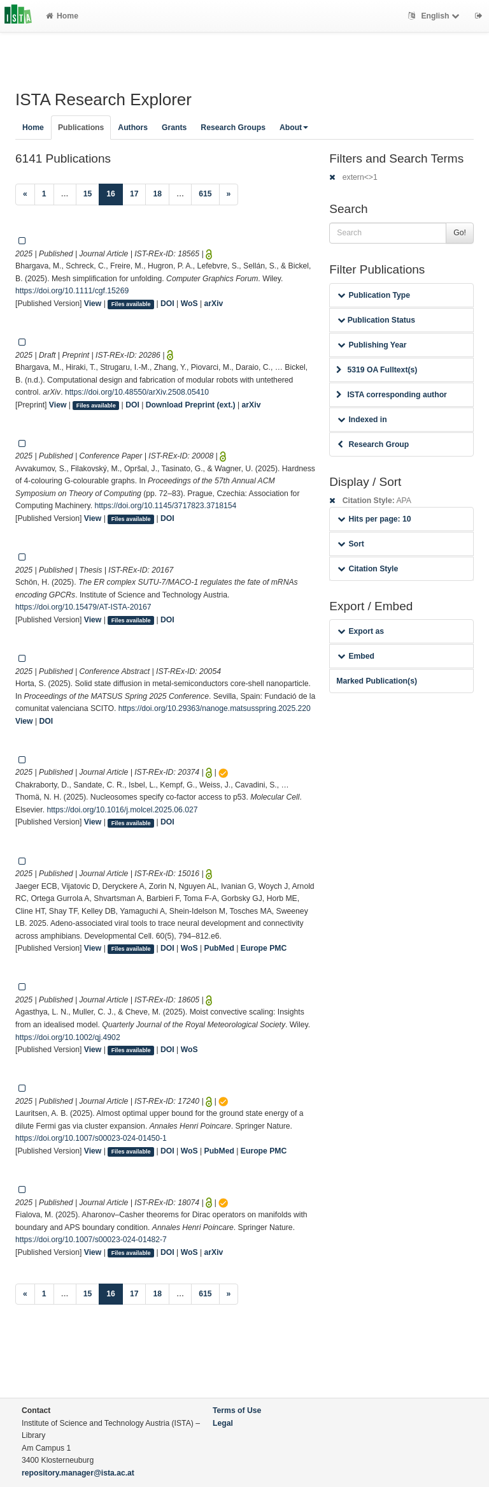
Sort (350, 543)
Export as (360, 631)
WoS (189, 303)
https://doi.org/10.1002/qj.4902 (67, 1037)
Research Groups (233, 127)
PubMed (219, 948)
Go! (459, 232)
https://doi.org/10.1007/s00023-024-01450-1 (91, 1138)
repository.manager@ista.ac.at (78, 1473)
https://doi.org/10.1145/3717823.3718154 (165, 505)
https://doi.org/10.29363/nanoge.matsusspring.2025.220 (214, 708)
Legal (223, 1423)
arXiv (213, 303)
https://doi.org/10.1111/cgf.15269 (72, 290)
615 (205, 193)
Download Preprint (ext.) (191, 404)
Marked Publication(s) (376, 681)
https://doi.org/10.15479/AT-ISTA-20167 (83, 607)
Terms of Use (237, 1410)
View (93, 303)
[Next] (229, 194)
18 (157, 193)
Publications (81, 127)
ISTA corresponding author (391, 394)
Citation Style (367, 568)
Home (62, 15)
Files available (131, 304)
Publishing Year (371, 345)
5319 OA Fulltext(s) (376, 369)
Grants (174, 127)
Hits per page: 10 (374, 519)
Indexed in (361, 419)
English (435, 15)
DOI (167, 303)
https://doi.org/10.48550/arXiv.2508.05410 (137, 392)
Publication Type (373, 295)
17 (134, 193)
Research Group (373, 444)
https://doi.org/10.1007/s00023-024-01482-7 (91, 1239)
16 (114, 192)
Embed (355, 656)
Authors (133, 127)
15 (87, 193)
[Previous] (25, 194)
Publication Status (376, 320)
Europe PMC (264, 948)
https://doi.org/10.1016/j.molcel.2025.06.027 (121, 809)
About (294, 127)
